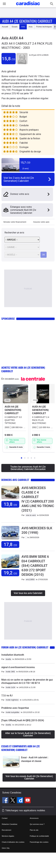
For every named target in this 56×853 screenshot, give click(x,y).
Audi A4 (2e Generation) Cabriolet (27, 21)
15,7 (25, 162)
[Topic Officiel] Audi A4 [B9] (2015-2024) (22, 720)
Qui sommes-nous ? (37, 824)
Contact (4, 818)
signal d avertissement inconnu (18, 667)
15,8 (8, 58)
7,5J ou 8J (7, 695)
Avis (23, 27)
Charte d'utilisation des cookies (13, 842)
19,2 (10, 572)
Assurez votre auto (41, 222)
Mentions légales (8, 836)
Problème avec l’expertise (15, 708)
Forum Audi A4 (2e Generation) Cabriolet (24, 647)
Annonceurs (34, 818)
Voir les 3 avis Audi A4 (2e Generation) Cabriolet (19, 179)
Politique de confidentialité (39, 836)
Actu (31, 27)
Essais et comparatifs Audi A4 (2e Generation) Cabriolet (20, 748)
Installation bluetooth (12, 654)
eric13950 (30, 579)
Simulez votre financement (14, 222)
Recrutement (6, 830)
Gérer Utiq (5, 848)
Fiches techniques (44, 27)
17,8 (10, 544)
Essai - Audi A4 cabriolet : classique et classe (34, 759)
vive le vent (31, 515)
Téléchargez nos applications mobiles (25, 810)
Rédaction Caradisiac (9, 824)
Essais (14, 27)
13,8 (10, 504)
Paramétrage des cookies (39, 842)
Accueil (5, 27)
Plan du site (34, 830)
